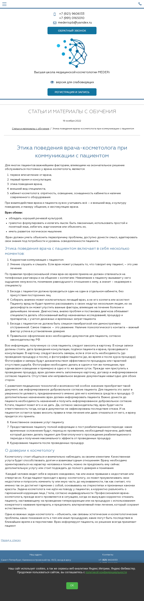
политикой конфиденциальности (106, 572)
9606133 (71, 13)
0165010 (71, 18)
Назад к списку (11, 540)
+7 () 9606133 (108, 560)
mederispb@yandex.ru (75, 22)
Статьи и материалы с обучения (30, 129)
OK (72, 585)
